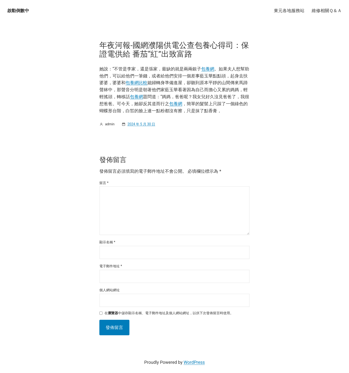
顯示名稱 (107, 242)
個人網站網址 (109, 290)
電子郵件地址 (110, 266)
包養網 (207, 68)
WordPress (194, 362)
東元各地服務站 (289, 10)
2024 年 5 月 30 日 (141, 124)
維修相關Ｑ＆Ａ (327, 10)
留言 (104, 183)
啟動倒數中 (18, 10)
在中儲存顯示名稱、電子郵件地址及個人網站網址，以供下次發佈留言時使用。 (168, 313)
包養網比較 (136, 82)
